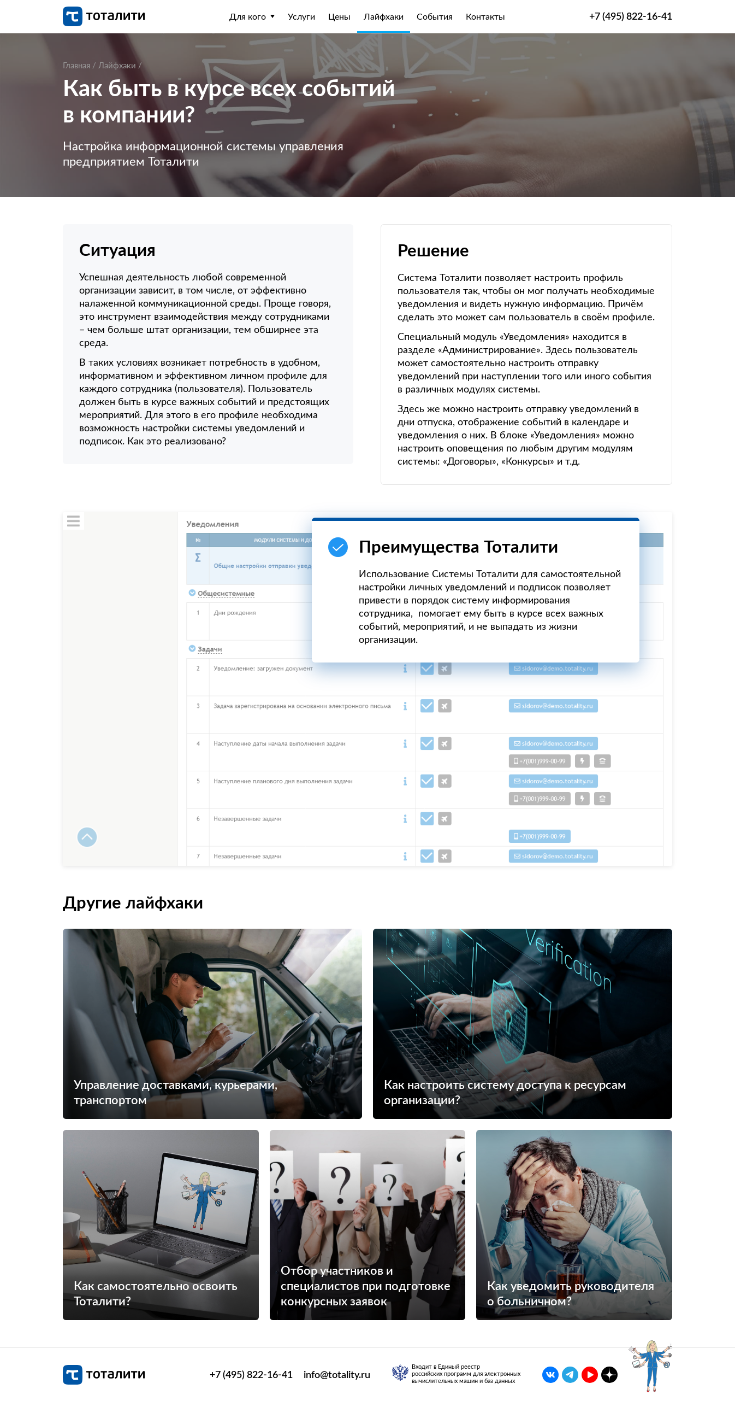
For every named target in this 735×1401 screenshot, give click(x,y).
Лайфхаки (384, 16)
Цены (339, 16)
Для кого (247, 16)
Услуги (301, 16)
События (435, 16)
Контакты (485, 16)
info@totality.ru (337, 1374)
